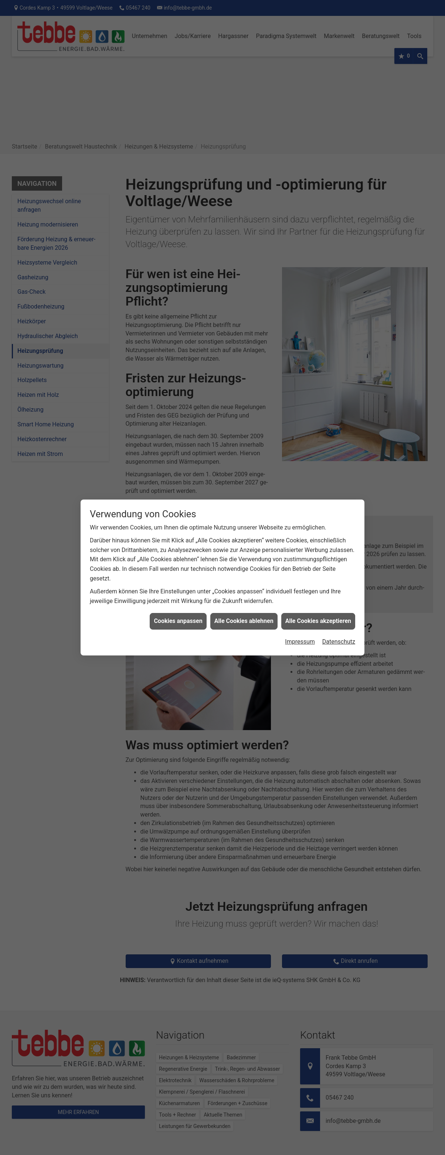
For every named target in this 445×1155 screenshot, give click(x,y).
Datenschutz (338, 641)
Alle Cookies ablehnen (244, 620)
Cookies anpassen (178, 620)
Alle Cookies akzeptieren (318, 620)
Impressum (300, 641)
